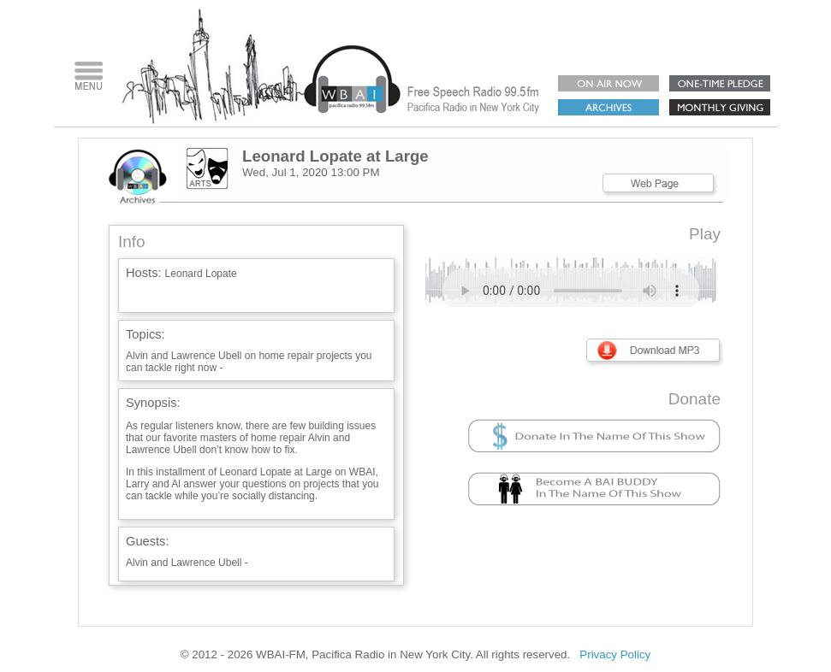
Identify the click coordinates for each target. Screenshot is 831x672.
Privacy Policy (614, 654)
